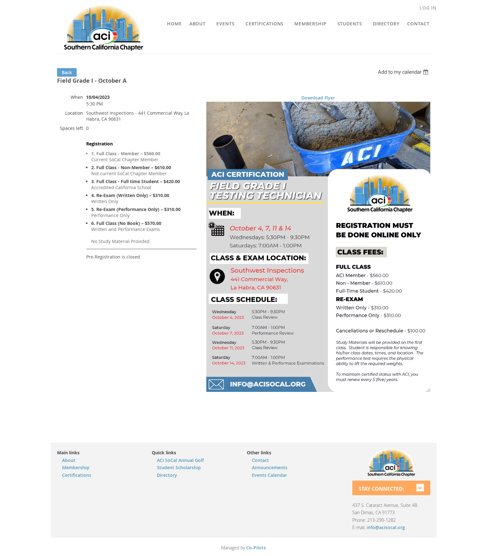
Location (74, 113)
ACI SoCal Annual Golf (180, 460)
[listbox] (404, 72)
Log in (428, 8)
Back (67, 72)
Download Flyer (318, 98)
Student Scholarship (179, 467)
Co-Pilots (256, 548)
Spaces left (71, 128)
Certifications (76, 475)
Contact (260, 460)
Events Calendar (269, 475)
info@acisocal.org (386, 527)
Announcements (269, 467)
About (68, 460)
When (77, 97)
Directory (167, 475)
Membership (75, 467)
